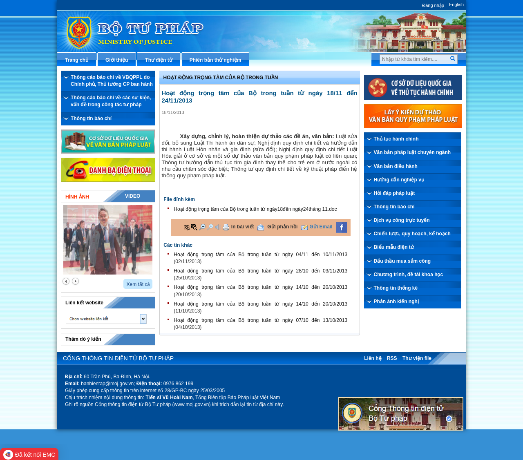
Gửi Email (321, 227)
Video (132, 196)
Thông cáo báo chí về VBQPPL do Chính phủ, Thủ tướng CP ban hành (112, 80)
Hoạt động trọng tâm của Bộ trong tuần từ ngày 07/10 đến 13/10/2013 (260, 320)
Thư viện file (416, 358)
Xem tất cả (138, 284)
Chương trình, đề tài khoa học (408, 274)
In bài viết (242, 227)
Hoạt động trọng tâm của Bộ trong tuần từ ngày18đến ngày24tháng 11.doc (255, 209)
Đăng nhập (433, 5)
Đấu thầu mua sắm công (402, 261)
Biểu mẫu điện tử (394, 247)
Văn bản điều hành (396, 166)
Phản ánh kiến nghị (396, 301)
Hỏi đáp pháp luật (394, 193)
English (456, 4)
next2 (75, 281)
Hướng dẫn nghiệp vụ (399, 180)
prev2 (66, 281)
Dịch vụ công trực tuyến (402, 220)
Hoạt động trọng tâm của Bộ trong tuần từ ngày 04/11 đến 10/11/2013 (260, 254)
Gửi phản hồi (282, 227)
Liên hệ (372, 358)
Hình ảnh (77, 197)
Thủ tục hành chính (396, 139)
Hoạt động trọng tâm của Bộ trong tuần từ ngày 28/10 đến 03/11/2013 (260, 271)
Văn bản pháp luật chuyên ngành (412, 152)
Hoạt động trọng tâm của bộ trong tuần (220, 77)
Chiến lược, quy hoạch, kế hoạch (412, 234)
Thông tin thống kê (396, 288)
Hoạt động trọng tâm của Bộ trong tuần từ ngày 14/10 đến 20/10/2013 (260, 287)
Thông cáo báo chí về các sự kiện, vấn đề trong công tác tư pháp (111, 101)
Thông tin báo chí (91, 118)
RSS (392, 358)
